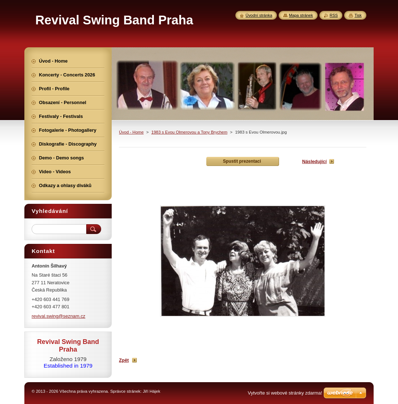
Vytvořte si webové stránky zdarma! (285, 393)
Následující (314, 161)
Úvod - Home (131, 132)
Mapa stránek (301, 15)
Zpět (124, 360)
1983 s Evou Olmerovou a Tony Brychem (189, 132)
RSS (334, 15)
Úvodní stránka (259, 15)
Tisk (358, 15)
